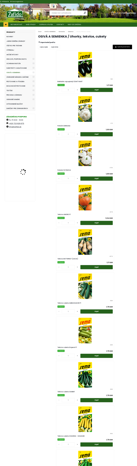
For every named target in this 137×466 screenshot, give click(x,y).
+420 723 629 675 (16, 123)
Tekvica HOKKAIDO (94, 229)
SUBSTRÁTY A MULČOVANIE (16, 68)
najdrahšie (54, 47)
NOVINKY (9, 37)
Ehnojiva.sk (114, 451)
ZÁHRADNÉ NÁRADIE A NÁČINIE (17, 77)
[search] (85, 13)
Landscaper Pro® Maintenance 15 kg (23, 165)
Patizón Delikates (70, 83)
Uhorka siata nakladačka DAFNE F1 (96, 327)
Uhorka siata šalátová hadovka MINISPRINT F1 (48, 377)
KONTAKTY (60, 24)
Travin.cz (114, 460)
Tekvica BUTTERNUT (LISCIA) (47, 131)
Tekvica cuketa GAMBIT (119, 131)
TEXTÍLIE (9, 90)
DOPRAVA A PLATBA (46, 24)
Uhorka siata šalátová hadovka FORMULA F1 (119, 327)
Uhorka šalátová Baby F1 (120, 278)
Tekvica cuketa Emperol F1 (96, 131)
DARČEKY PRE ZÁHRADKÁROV (17, 108)
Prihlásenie (5, 1)
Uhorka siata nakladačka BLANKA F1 (49, 327)
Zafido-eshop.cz (114, 454)
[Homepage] (5, 24)
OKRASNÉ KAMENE (13, 99)
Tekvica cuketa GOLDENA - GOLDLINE (49, 180)
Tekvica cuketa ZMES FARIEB (118, 180)
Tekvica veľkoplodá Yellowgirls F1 (47, 278)
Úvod (39, 31)
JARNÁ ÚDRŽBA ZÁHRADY (15, 41)
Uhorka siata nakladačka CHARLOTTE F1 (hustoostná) (73, 327)
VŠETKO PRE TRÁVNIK (14, 46)
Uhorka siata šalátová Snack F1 (72, 426)
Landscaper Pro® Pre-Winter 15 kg (24, 143)
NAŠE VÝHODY (31, 24)
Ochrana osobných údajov (68, 454)
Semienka (62, 31)
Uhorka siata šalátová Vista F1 (95, 426)
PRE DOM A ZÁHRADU (14, 95)
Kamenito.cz (114, 456)
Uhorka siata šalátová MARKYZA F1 (119, 377)
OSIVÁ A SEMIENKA (13, 72)
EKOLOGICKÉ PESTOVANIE (15, 86)
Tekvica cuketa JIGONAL (73, 180)
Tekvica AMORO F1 (117, 83)
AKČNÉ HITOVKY (12, 55)
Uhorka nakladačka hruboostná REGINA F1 (72, 278)
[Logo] (14, 13)
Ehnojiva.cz (114, 458)
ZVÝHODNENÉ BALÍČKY (14, 104)
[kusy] (43, 94)
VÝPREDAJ (10, 50)
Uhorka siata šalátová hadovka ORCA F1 (72, 377)
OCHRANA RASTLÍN (13, 63)
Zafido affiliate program (68, 460)
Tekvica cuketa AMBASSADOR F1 (70, 131)
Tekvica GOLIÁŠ (46, 229)
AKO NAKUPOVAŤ (16, 24)
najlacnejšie (44, 47)
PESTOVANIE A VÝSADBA (15, 81)
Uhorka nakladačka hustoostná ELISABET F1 (95, 278)
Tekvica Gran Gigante (72, 229)
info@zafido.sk (15, 127)
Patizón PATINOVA (94, 83)
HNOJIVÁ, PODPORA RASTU (16, 59)
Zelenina (70, 31)
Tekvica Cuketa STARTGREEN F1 (93, 180)
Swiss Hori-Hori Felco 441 (25, 187)
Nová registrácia (17, 1)
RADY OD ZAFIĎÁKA (74, 24)
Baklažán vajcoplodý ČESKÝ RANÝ (48, 83)
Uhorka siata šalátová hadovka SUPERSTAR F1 (95, 377)
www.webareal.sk (76, 464)
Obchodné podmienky (68, 451)
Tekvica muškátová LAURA (118, 229)
